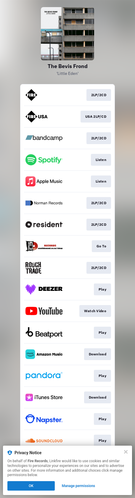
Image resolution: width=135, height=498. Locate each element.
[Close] (126, 452)
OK (31, 486)
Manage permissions (78, 486)
